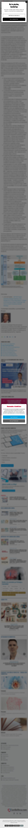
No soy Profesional (14, 420)
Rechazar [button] (11, 825)
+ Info (22, 825)
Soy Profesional (13, 417)
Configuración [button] (16, 825)
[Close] (26, 2)
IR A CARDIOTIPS (14, 19)
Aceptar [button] (6, 825)
